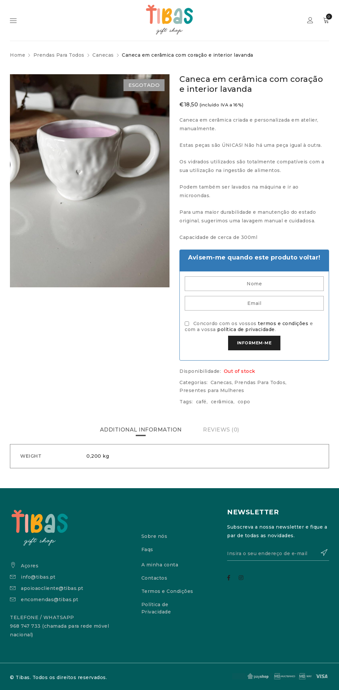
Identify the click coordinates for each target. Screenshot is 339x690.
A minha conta (159, 565)
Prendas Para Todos (58, 55)
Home (17, 55)
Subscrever (321, 552)
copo (244, 402)
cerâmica (222, 402)
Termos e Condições (167, 591)
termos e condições (283, 323)
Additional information (141, 430)
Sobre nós (154, 536)
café (201, 402)
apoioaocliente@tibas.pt (52, 588)
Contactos (154, 578)
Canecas (103, 55)
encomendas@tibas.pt (49, 600)
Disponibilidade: (200, 371)
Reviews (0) (221, 430)
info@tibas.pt (38, 577)
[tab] (141, 430)
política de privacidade (246, 329)
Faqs (147, 549)
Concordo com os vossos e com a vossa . (249, 326)
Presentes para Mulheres (211, 390)
